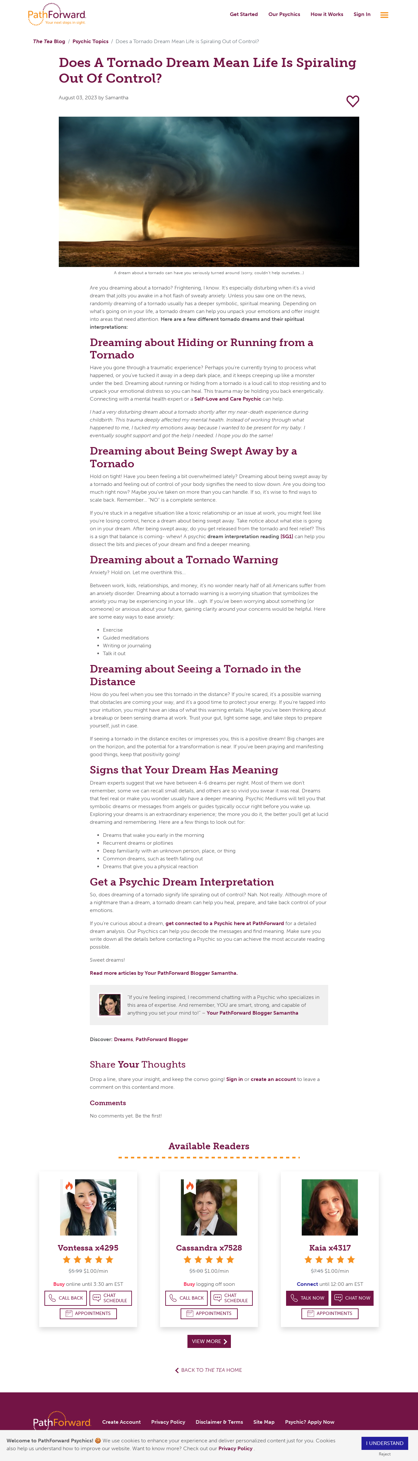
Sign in (234, 1079)
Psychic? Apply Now (309, 1422)
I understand (385, 1443)
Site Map (264, 1422)
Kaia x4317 (330, 1248)
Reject (385, 1454)
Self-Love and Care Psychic (227, 399)
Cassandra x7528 (209, 1248)
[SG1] (287, 536)
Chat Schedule (110, 1298)
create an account (273, 1079)
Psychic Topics (90, 41)
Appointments (88, 1313)
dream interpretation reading (244, 536)
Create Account (121, 1422)
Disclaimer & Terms (219, 1422)
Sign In (362, 14)
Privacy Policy (236, 1448)
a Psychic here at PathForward (247, 923)
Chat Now (352, 1298)
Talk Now (307, 1298)
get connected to (188, 923)
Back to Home (211, 1370)
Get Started (244, 14)
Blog (49, 41)
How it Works (327, 14)
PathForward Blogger (162, 1039)
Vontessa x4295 (88, 1248)
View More (209, 1341)
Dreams (123, 1039)
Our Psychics (284, 14)
